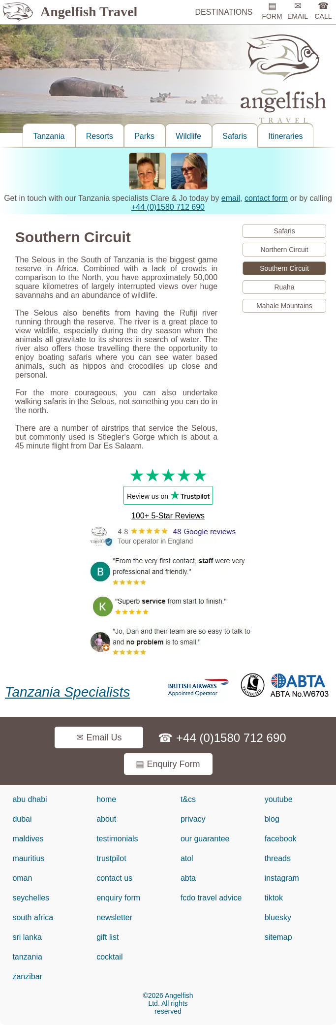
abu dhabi (29, 799)
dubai (21, 819)
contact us (114, 878)
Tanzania (48, 136)
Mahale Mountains (284, 306)
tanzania (27, 957)
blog (272, 819)
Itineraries (285, 136)
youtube (279, 799)
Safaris (234, 136)
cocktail (109, 957)
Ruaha (285, 287)
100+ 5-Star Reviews (168, 516)
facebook (281, 838)
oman (22, 878)
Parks (144, 136)
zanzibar (27, 976)
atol (187, 858)
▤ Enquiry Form (168, 764)
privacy (193, 819)
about (106, 819)
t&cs (188, 799)
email (230, 198)
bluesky (278, 917)
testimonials (117, 838)
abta (188, 878)
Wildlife (188, 136)
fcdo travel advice (211, 898)
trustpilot (111, 858)
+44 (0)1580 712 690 (168, 207)
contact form (266, 198)
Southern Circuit (284, 268)
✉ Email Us (99, 737)
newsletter (114, 917)
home (106, 799)
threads (278, 858)
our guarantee (205, 838)
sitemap (278, 937)
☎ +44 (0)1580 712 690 (222, 737)
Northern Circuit (284, 250)
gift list (107, 937)
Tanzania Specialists (67, 692)
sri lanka (27, 937)
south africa (32, 917)
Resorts (99, 136)
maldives (27, 838)
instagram (282, 878)
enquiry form (118, 898)
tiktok (274, 898)
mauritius (28, 858)
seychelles (30, 898)
